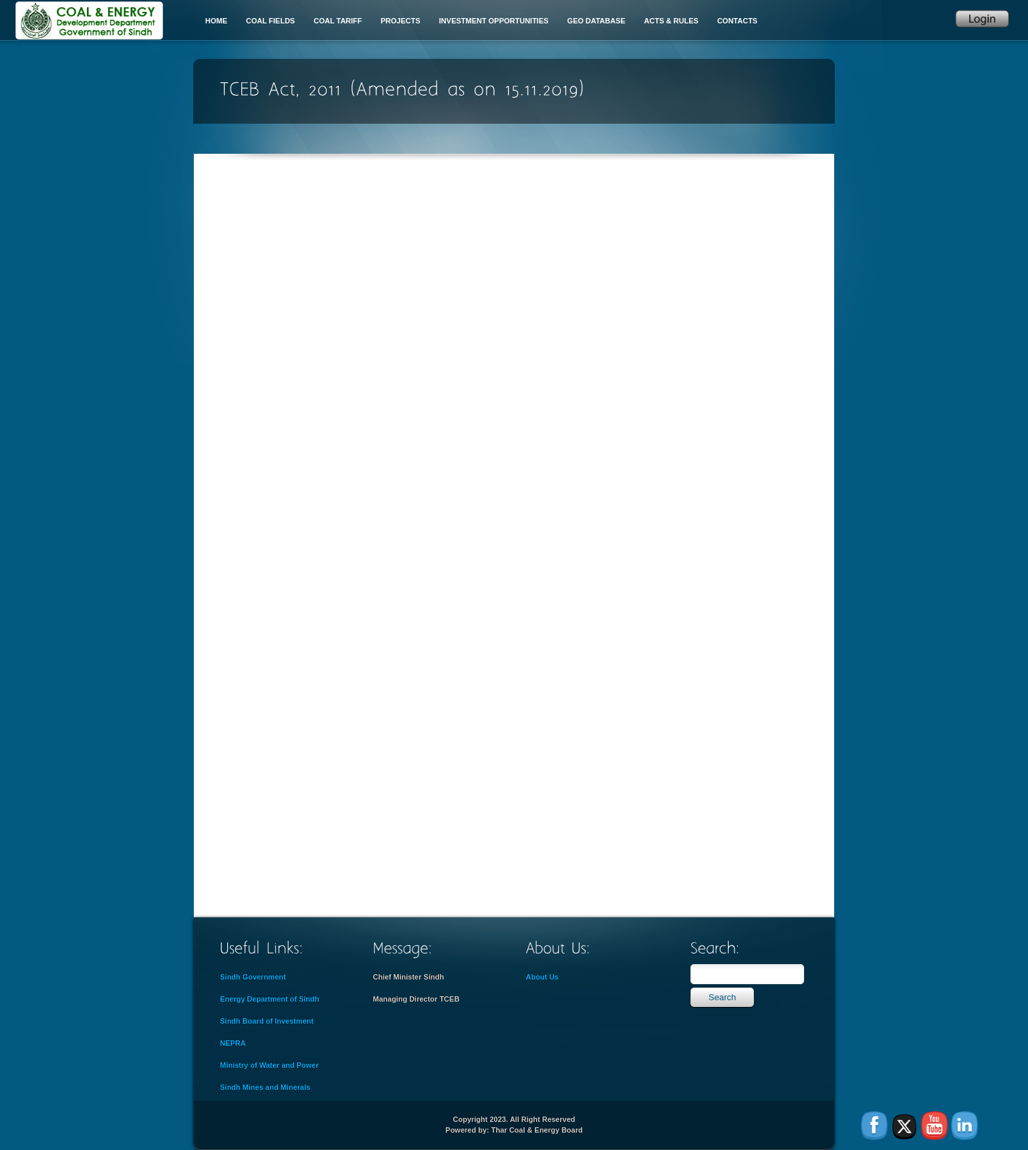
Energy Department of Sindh (269, 999)
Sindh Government (252, 977)
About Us (542, 977)
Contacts (737, 21)
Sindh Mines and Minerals (265, 1087)
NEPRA (233, 1043)
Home (216, 21)
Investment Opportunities (494, 21)
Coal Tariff (337, 21)
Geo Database (596, 21)
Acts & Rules (671, 21)
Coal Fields (270, 21)
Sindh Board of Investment (266, 1021)
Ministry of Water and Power (269, 1065)
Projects (400, 21)
